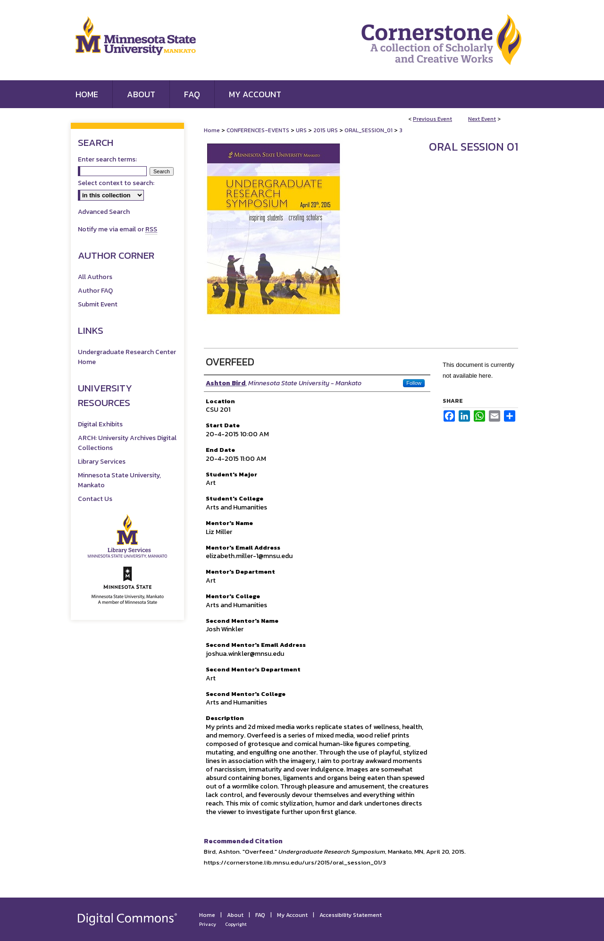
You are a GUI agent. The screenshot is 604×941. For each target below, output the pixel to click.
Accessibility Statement (350, 915)
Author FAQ (95, 291)
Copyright (236, 924)
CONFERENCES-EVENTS (258, 130)
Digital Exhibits (100, 424)
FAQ (260, 915)
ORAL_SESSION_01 (369, 130)
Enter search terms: (107, 159)
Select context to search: (116, 183)
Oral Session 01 (473, 146)
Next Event (482, 119)
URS (302, 130)
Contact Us (95, 499)
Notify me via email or (117, 229)
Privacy (207, 924)
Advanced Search (104, 212)
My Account (292, 915)
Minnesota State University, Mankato (119, 480)
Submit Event (97, 304)
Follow (413, 383)
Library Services (102, 461)
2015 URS (326, 130)
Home (212, 130)
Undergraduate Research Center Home (127, 357)
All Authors (95, 277)
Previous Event (432, 119)
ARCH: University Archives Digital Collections (127, 443)
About (235, 915)
